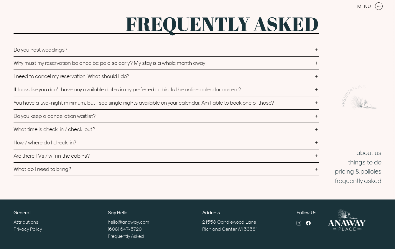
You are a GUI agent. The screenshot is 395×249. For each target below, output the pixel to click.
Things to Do (364, 162)
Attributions (26, 222)
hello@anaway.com (128, 222)
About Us (368, 152)
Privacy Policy (28, 229)
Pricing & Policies (358, 171)
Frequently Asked (358, 180)
